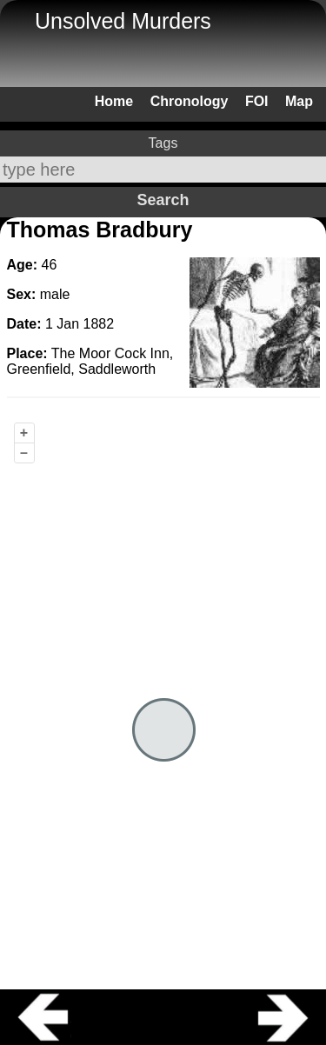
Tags (163, 143)
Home (114, 101)
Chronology (189, 101)
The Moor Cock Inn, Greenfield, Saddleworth (90, 361)
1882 (99, 323)
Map (299, 101)
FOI (257, 101)
